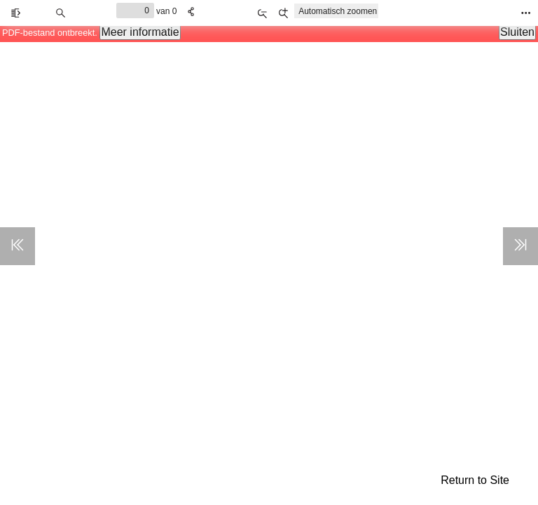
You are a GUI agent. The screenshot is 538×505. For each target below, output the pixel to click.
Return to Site (475, 480)
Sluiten (517, 32)
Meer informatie (140, 32)
